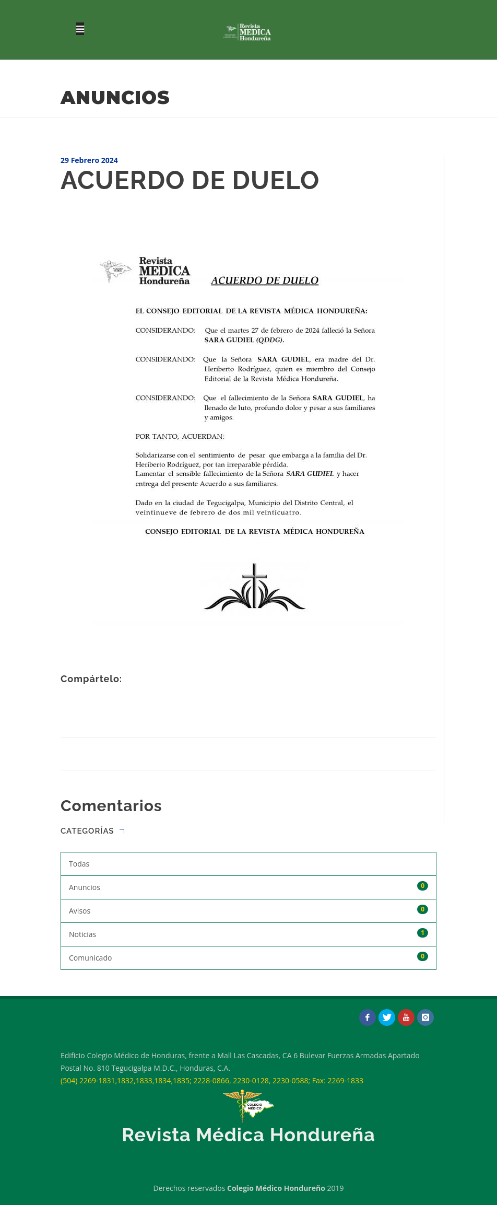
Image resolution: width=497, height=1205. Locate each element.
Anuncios (248, 886)
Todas (79, 864)
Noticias (248, 933)
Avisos (248, 910)
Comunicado (248, 957)
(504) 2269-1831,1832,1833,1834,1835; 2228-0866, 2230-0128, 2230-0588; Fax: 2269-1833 (212, 1080)
